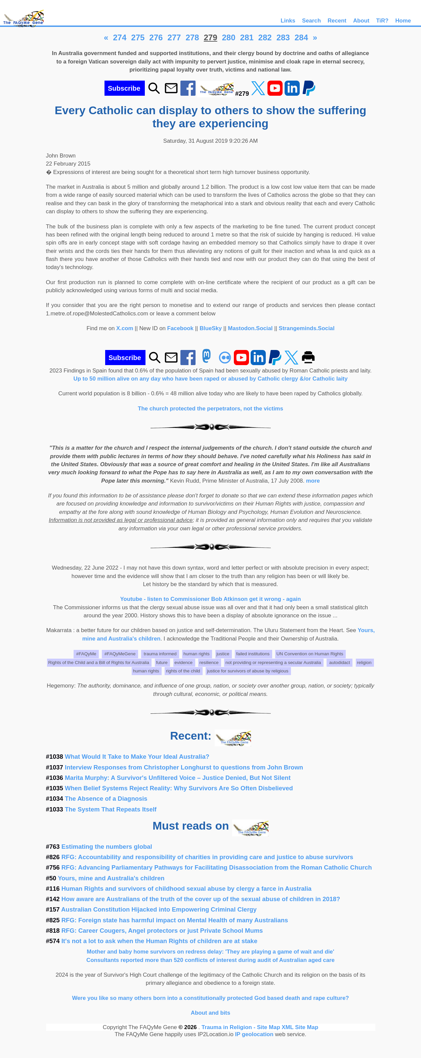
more (313, 481)
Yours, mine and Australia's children (111, 878)
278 (192, 37)
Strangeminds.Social (307, 328)
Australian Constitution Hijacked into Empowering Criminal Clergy (159, 909)
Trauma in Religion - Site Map (242, 1027)
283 (283, 37)
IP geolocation (254, 1034)
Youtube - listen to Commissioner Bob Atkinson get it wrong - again (210, 599)
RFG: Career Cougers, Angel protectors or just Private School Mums (162, 930)
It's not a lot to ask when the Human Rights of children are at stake (159, 940)
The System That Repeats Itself (111, 809)
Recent (337, 20)
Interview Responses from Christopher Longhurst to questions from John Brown (184, 767)
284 (301, 37)
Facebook (180, 328)
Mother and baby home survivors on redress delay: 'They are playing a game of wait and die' (210, 952)
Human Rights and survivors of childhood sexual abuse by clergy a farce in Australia (186, 888)
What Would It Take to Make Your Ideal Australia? (137, 756)
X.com (124, 328)
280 (229, 37)
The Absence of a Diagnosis (106, 798)
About (361, 20)
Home (403, 20)
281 (247, 37)
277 (174, 37)
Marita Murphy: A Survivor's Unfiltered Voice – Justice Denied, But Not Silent (178, 777)
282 (265, 37)
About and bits (210, 1013)
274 (119, 37)
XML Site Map (300, 1027)
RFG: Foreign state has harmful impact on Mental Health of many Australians (174, 920)
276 (156, 37)
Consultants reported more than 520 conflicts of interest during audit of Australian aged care (210, 960)
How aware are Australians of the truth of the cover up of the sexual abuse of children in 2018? (200, 898)
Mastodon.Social (250, 328)
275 (137, 37)
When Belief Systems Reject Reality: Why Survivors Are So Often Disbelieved (179, 788)
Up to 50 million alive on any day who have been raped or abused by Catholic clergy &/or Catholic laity (211, 379)
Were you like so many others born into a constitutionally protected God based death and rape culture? (210, 998)
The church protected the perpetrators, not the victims (210, 408)
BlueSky (211, 328)
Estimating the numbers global (106, 846)
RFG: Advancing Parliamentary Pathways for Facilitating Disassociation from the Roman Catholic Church (216, 867)
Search (311, 20)
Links (288, 20)
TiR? (382, 20)
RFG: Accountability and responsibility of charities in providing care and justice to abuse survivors (207, 857)
